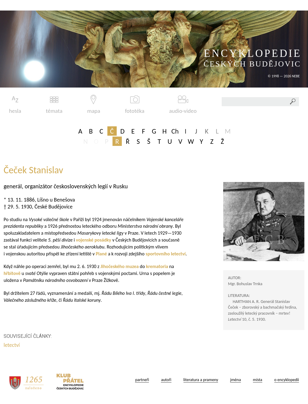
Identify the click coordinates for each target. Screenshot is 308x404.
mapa (93, 104)
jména (235, 379)
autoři (166, 379)
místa (257, 379)
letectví (12, 345)
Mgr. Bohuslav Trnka (245, 283)
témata (54, 104)
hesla (15, 104)
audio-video (183, 104)
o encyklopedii (286, 379)
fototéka (134, 104)
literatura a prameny (200, 379)
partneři (142, 379)
